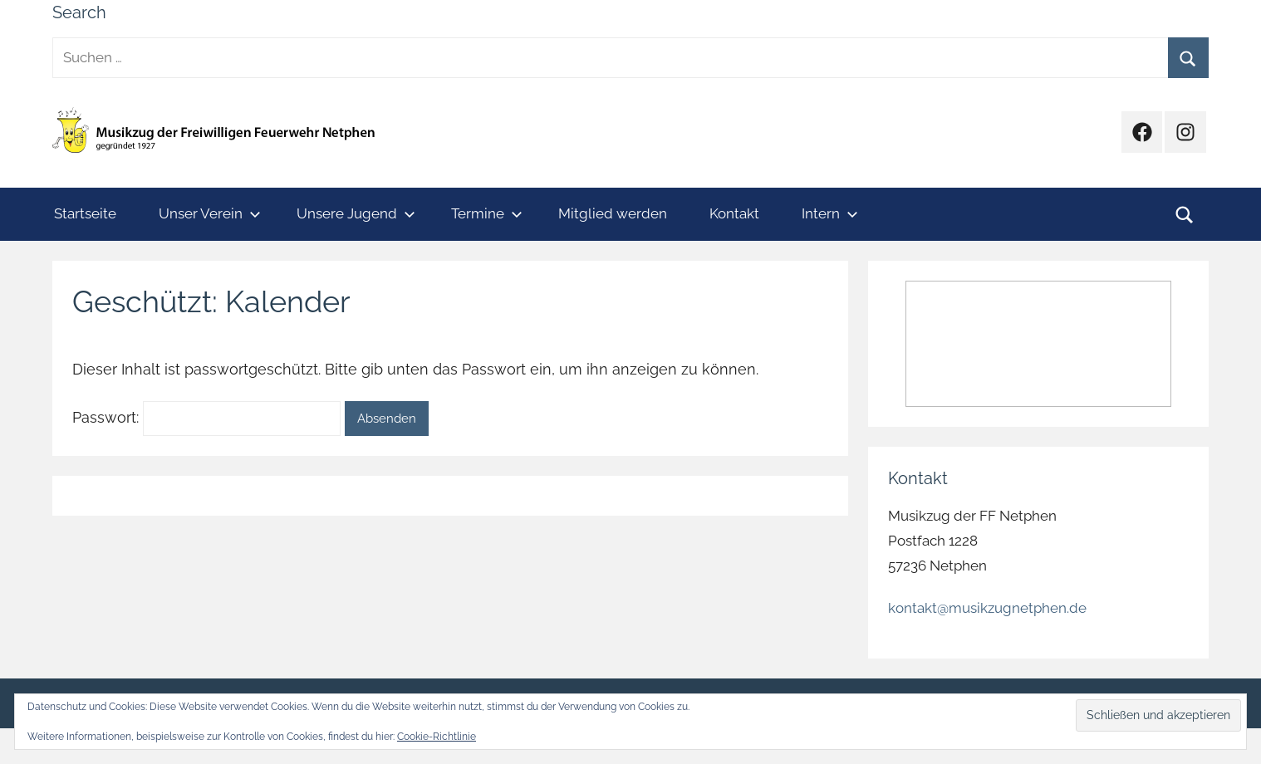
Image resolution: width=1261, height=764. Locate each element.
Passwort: (206, 417)
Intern (830, 213)
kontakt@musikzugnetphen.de (987, 608)
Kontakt (734, 213)
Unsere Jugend (356, 213)
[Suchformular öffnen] (1184, 214)
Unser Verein (210, 213)
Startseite (85, 213)
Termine (487, 213)
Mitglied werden (612, 213)
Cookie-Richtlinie (436, 736)
